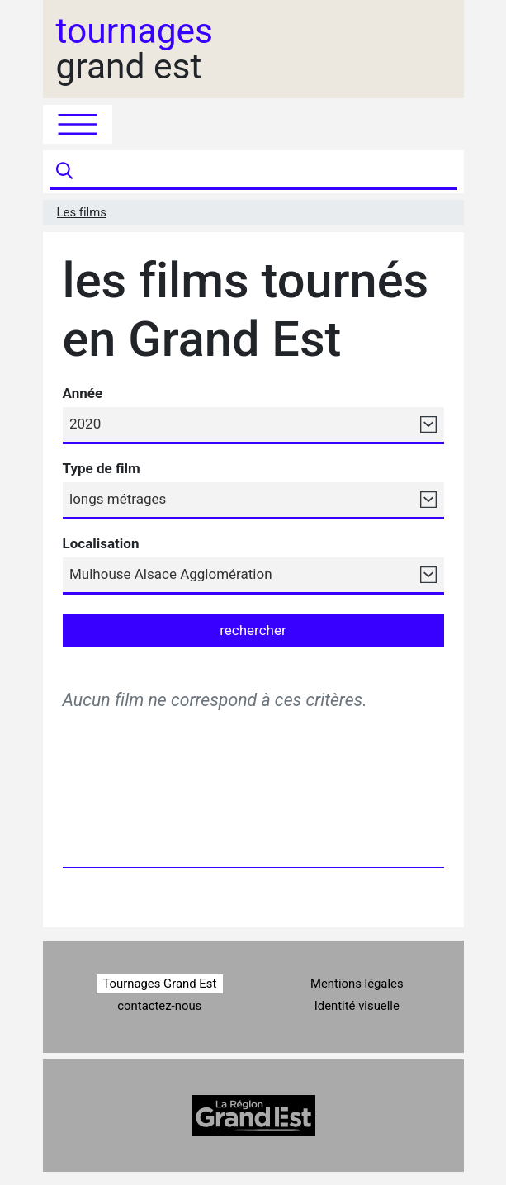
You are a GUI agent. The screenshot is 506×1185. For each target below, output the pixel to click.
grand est (134, 49)
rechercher (253, 630)
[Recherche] (267, 172)
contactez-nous (159, 1005)
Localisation (101, 543)
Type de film (101, 468)
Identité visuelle (357, 1005)
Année (83, 393)
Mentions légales (357, 983)
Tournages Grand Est (159, 983)
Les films (81, 212)
